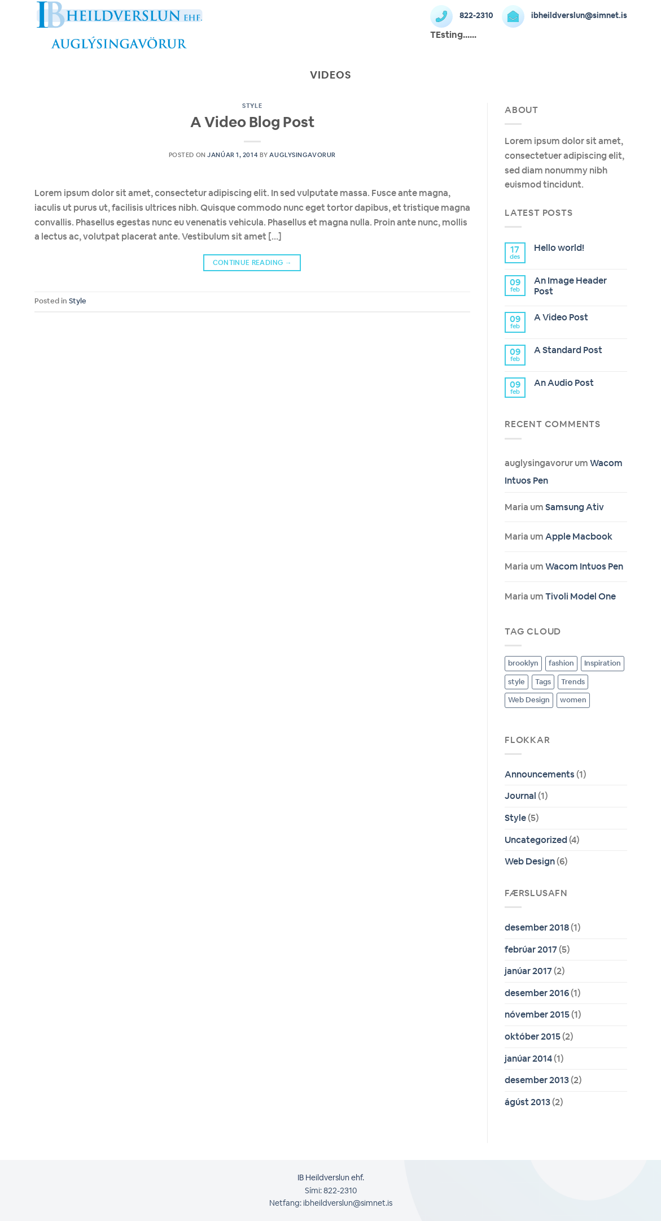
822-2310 (461, 15)
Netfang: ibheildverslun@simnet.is (330, 1203)
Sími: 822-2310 (331, 1190)
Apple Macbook (578, 536)
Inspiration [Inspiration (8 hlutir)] (602, 663)
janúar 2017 (528, 971)
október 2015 (533, 1036)
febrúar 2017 (531, 949)
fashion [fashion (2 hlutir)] (561, 663)
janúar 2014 (528, 1058)
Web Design (530, 861)
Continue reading (252, 263)
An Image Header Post (570, 286)
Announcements (540, 774)
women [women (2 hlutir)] (573, 700)
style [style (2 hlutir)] (516, 681)
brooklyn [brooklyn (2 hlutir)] (523, 663)
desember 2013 (537, 1080)
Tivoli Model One (580, 596)
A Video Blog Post (252, 122)
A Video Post (561, 317)
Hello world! (559, 247)
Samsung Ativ (574, 507)
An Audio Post (564, 382)
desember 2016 (537, 993)
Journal (520, 796)
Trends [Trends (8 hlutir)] (573, 681)
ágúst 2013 (527, 1102)
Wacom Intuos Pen (584, 566)
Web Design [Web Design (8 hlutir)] (529, 700)
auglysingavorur (302, 155)
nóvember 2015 (537, 1014)
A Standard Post (568, 350)
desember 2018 (537, 927)
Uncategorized (536, 840)
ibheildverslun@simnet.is (564, 15)
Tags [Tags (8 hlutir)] (543, 681)
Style (252, 106)
